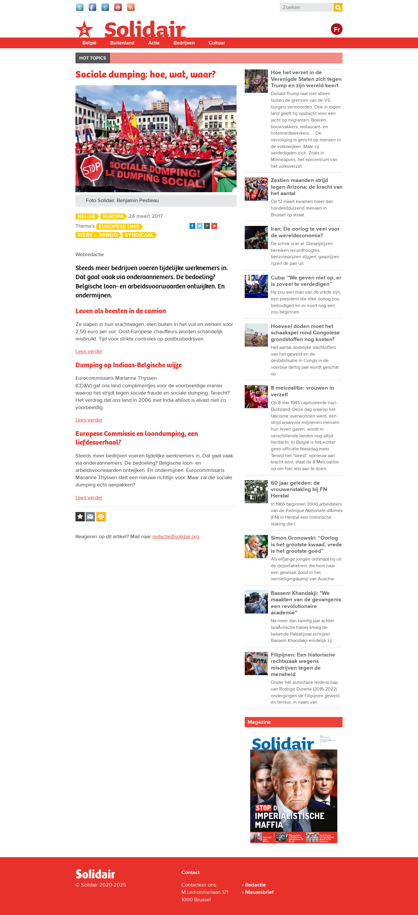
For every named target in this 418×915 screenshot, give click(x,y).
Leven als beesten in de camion (120, 310)
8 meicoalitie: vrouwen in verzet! (302, 391)
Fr (337, 30)
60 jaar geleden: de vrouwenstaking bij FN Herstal (299, 490)
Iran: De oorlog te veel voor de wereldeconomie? (305, 232)
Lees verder (88, 351)
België (89, 42)
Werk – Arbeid (98, 235)
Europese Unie (119, 227)
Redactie (255, 885)
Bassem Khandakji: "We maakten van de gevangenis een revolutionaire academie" (306, 603)
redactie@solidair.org (175, 536)
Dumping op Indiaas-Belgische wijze (128, 365)
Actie (154, 42)
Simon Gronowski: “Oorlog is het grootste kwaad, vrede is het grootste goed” (306, 544)
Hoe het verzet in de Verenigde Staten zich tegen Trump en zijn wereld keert (306, 79)
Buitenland (122, 42)
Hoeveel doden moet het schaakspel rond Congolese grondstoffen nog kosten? (305, 333)
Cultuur (217, 42)
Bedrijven (184, 42)
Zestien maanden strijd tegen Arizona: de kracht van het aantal (307, 187)
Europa (113, 216)
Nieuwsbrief (259, 892)
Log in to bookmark (80, 516)
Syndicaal (139, 235)
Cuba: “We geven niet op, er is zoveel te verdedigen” (306, 281)
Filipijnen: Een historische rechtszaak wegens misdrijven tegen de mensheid (303, 665)
